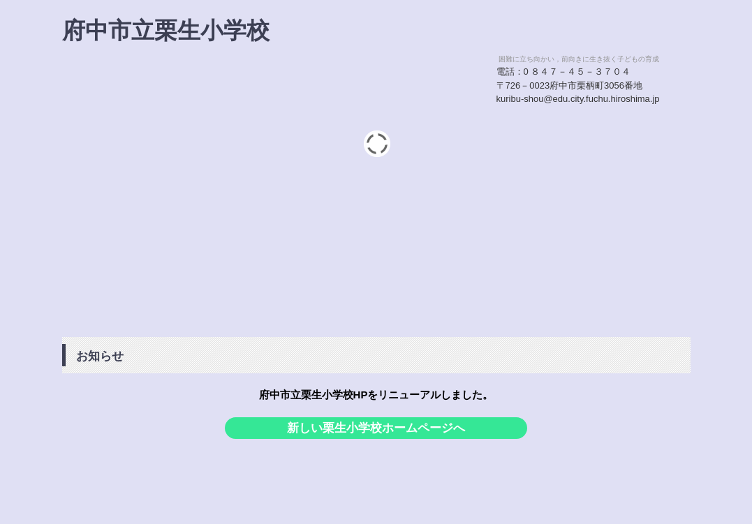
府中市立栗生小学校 (166, 30)
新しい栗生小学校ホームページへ (376, 428)
